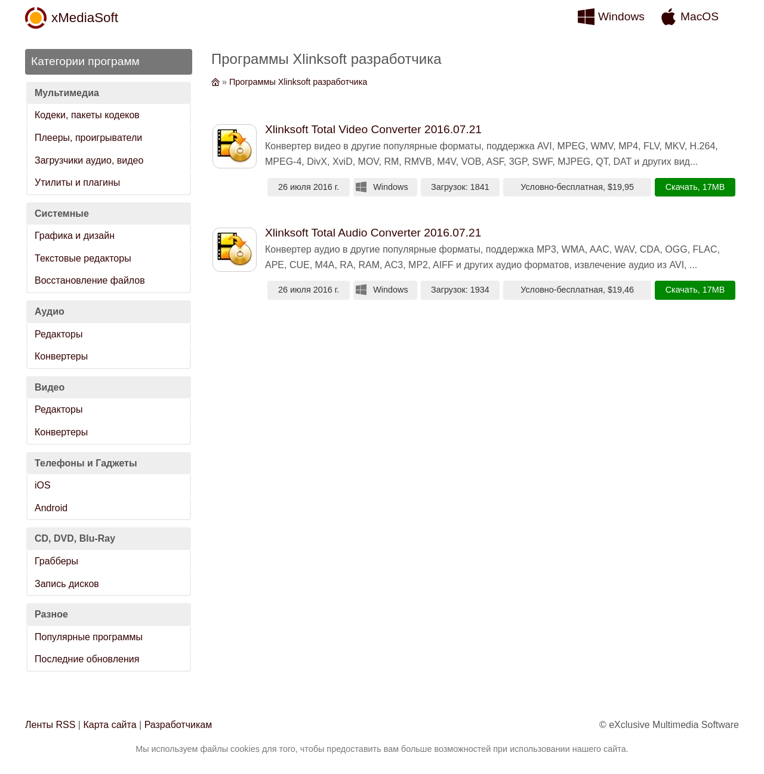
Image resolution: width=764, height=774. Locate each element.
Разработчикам (178, 725)
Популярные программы (89, 637)
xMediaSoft (84, 17)
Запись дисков (67, 584)
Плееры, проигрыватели (88, 138)
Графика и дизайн (75, 236)
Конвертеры (61, 356)
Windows (621, 16)
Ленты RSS (50, 725)
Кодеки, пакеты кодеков (87, 115)
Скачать (682, 187)
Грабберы (56, 561)
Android (51, 508)
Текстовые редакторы (83, 258)
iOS (43, 485)
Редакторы (58, 334)
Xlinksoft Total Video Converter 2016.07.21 (373, 129)
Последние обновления (87, 659)
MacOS (699, 16)
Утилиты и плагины (77, 182)
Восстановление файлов (90, 280)
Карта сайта (109, 725)
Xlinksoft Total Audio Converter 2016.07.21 (373, 232)
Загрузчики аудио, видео (89, 160)
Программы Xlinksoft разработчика (298, 82)
